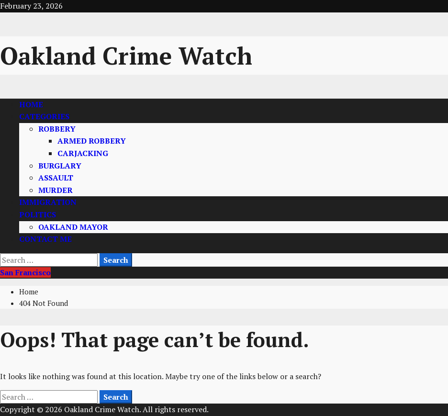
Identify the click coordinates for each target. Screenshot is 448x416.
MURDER (55, 190)
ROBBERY (57, 129)
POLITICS (37, 214)
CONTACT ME (45, 239)
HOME (31, 104)
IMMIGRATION (48, 202)
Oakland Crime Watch (126, 55)
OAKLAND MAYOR (73, 227)
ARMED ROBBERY (91, 140)
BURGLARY (59, 165)
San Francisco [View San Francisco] (25, 272)
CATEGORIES (44, 116)
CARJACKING (82, 153)
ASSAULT (55, 177)
